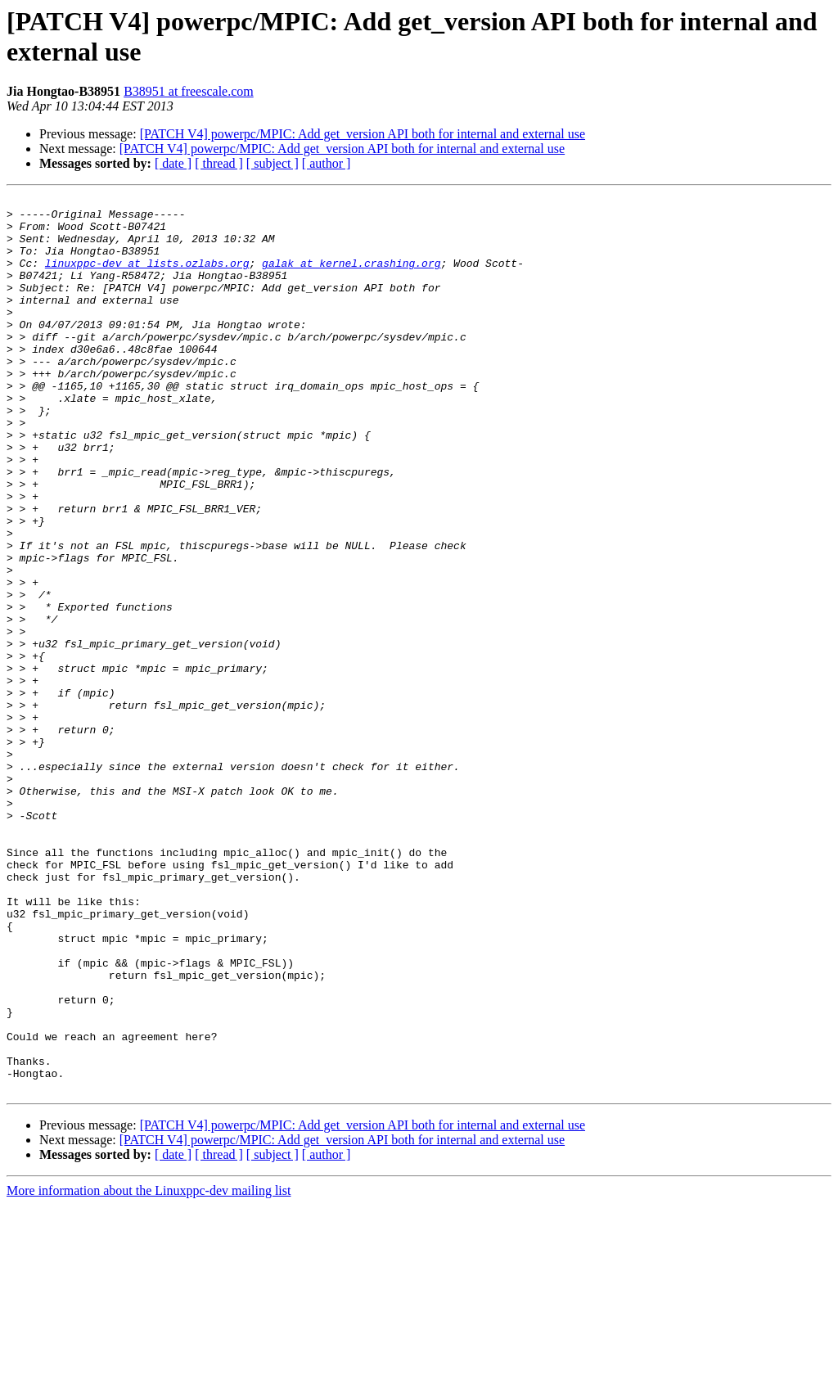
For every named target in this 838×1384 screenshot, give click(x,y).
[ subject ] (272, 163)
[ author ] (326, 163)
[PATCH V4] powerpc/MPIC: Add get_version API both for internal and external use (362, 134)
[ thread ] (219, 163)
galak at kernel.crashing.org (351, 277)
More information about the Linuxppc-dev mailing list (149, 1370)
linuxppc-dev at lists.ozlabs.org (147, 277)
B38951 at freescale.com (189, 91)
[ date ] (173, 163)
